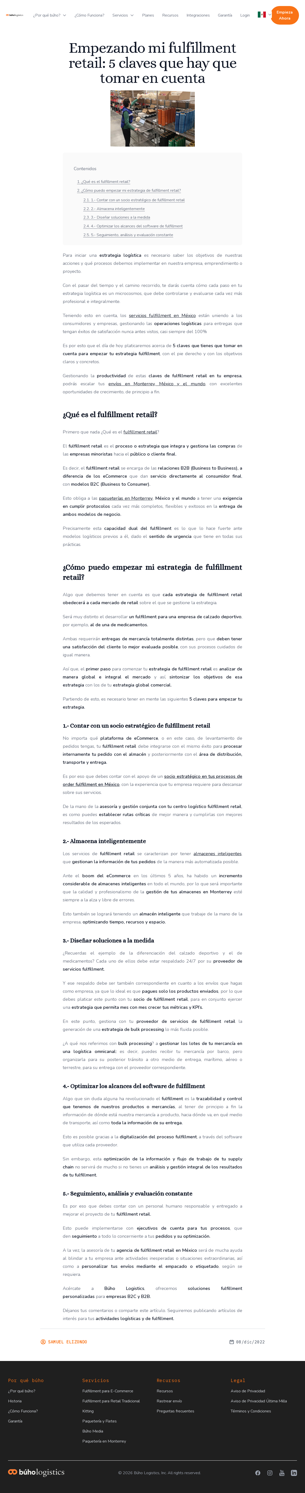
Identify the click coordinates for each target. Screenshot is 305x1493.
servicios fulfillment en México (162, 316)
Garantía (225, 15)
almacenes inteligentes (217, 854)
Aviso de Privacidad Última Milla (259, 1401)
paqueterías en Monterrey (126, 498)
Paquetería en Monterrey (104, 1441)
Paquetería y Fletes (99, 1421)
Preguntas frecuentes (175, 1411)
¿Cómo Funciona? (89, 15)
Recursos (170, 15)
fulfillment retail (140, 432)
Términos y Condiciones (251, 1411)
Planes (148, 15)
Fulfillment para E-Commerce (107, 1391)
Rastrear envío (169, 1401)
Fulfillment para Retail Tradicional (111, 1401)
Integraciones (198, 15)
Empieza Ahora (285, 15)
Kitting (88, 1411)
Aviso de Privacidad (248, 1391)
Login (245, 15)
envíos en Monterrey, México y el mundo (156, 384)
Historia (15, 1401)
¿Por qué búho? (21, 1391)
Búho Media (92, 1431)
